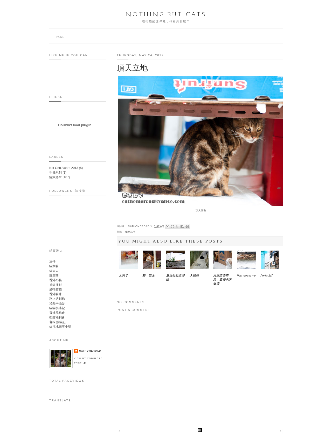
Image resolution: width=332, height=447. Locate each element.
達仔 (52, 261)
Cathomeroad (139, 226)
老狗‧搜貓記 (57, 322)
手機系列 (55, 172)
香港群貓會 (57, 313)
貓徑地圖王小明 (60, 327)
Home (60, 37)
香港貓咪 (55, 294)
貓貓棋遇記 (57, 308)
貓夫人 (54, 271)
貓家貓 (54, 266)
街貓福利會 (57, 317)
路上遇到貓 (57, 299)
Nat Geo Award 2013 (63, 168)
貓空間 (54, 275)
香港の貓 (55, 280)
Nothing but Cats (166, 15)
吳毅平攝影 (57, 303)
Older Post (279, 431)
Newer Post (120, 431)
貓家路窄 (130, 231)
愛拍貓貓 (55, 289)
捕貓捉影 (55, 285)
